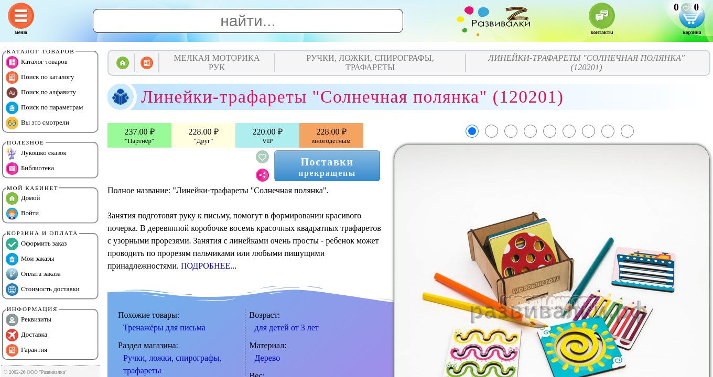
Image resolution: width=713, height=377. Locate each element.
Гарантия (26, 350)
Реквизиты (28, 320)
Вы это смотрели (37, 123)
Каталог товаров (37, 62)
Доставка (26, 335)
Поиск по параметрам (44, 108)
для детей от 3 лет (287, 327)
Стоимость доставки (43, 289)
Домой (23, 198)
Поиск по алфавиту (41, 92)
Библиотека (30, 168)
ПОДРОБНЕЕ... (208, 265)
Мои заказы (30, 259)
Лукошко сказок (36, 153)
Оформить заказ (36, 244)
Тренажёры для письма (164, 327)
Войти (22, 213)
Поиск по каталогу (40, 77)
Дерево (267, 357)
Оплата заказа (33, 274)
